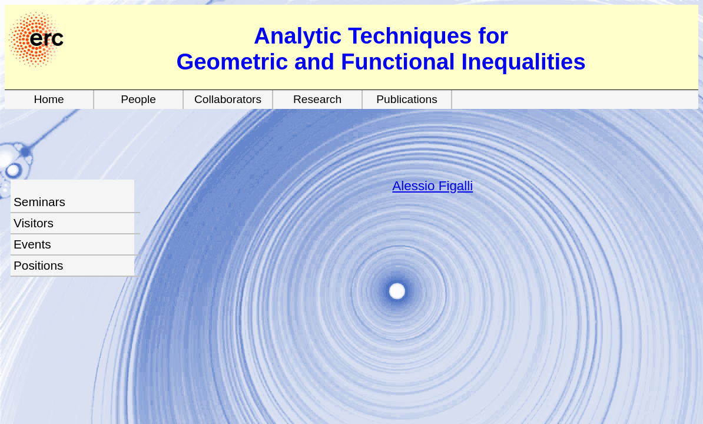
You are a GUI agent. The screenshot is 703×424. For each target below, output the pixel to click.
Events (32, 244)
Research (317, 99)
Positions (38, 265)
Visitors (34, 223)
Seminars (39, 201)
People (138, 99)
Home (49, 99)
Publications (406, 99)
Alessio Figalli (432, 185)
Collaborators (227, 99)
